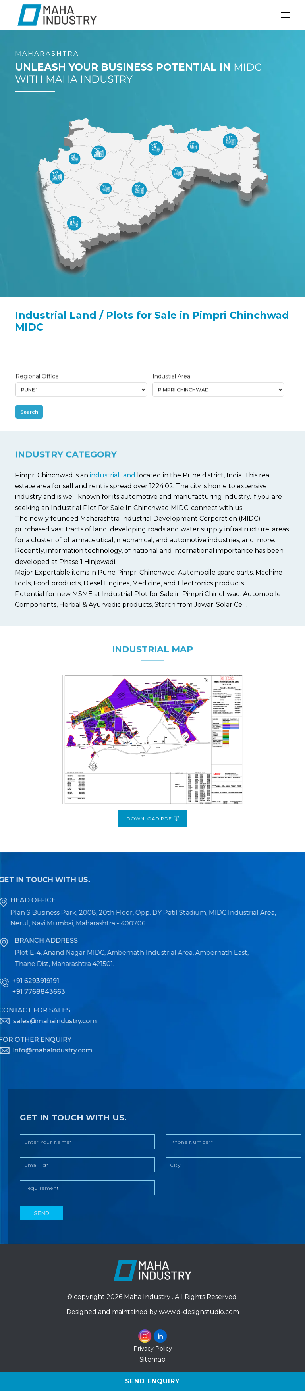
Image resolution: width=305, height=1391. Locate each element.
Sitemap (152, 1359)
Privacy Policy (152, 1348)
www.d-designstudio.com (199, 1312)
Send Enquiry (152, 1381)
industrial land (113, 475)
